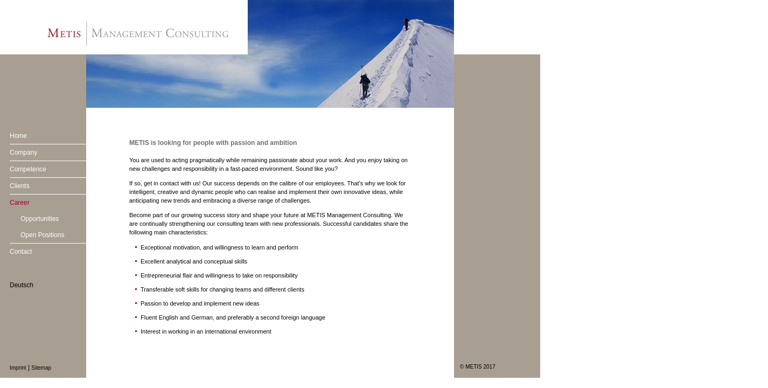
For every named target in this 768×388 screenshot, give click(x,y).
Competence (28, 169)
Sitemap (41, 368)
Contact (21, 251)
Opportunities (39, 219)
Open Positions (42, 235)
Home (18, 136)
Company (23, 152)
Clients (20, 186)
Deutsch (21, 285)
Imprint (18, 368)
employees (329, 183)
